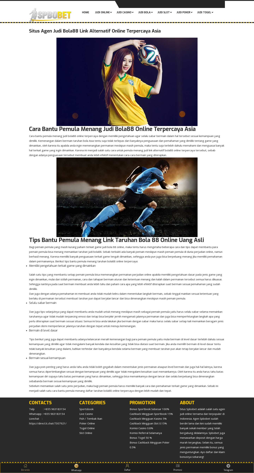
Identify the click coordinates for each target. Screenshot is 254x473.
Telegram (228, 468)
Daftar (127, 467)
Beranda (25, 467)
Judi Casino (124, 12)
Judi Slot (164, 12)
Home (85, 12)
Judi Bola (144, 12)
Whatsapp (76, 468)
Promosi (177, 467)
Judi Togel (204, 12)
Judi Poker (183, 12)
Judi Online (102, 12)
